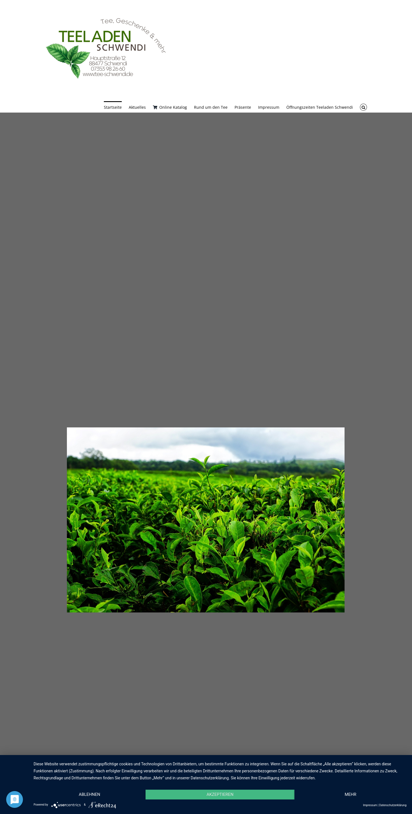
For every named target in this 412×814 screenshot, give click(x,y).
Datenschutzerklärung (392, 805)
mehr (350, 794)
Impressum (370, 805)
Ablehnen (89, 794)
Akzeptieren (220, 794)
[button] (363, 106)
